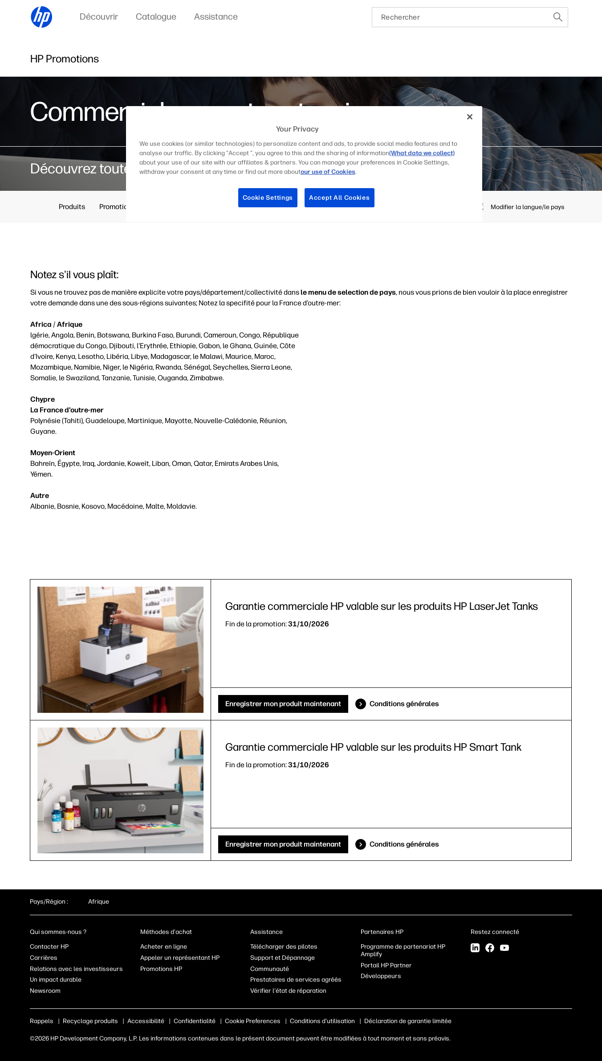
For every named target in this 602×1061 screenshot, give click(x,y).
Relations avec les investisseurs (76, 969)
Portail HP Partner (386, 965)
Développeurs (382, 976)
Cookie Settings (268, 198)
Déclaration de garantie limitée (408, 1021)
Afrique (69, 324)
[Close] (470, 117)
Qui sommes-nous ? (58, 932)
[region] (304, 164)
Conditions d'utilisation (322, 1021)
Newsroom (45, 991)
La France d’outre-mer (67, 410)
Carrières (43, 958)
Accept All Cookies (339, 198)
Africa (41, 324)
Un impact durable (55, 979)
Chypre (42, 399)
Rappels (41, 1021)
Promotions (117, 206)
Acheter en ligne (163, 946)
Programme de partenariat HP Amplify (403, 950)
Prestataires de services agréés (296, 979)
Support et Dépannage (282, 958)
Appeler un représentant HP (180, 958)
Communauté (269, 969)
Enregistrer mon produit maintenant (283, 703)
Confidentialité (195, 1021)
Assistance (266, 932)
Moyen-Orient (52, 452)
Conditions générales (404, 703)
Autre (39, 495)
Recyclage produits (90, 1021)
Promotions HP (161, 969)
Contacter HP (49, 946)
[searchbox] (460, 17)
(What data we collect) (422, 153)
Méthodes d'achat (166, 932)
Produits (72, 206)
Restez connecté (496, 932)
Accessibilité (145, 1021)
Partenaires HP (382, 932)
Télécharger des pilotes (283, 946)
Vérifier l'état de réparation (288, 991)
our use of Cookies (328, 172)
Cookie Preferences (253, 1021)
